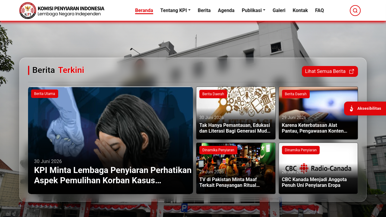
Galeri (279, 10)
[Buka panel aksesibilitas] (365, 108)
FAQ (319, 10)
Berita (204, 10)
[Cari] (355, 10)
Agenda (226, 10)
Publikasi (252, 10)
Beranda (144, 10)
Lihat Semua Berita (330, 71)
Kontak (300, 10)
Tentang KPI (173, 10)
